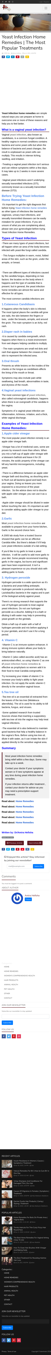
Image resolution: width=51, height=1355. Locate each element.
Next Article (35, 843)
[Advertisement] (25, 85)
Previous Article (14, 843)
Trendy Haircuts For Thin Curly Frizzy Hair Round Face (30, 1228)
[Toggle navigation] (46, 8)
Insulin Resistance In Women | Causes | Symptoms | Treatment (29, 1162)
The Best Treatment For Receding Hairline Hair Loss (30, 1259)
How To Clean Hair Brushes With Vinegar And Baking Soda (30, 1249)
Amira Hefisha (32, 895)
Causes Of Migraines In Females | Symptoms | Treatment (31, 1192)
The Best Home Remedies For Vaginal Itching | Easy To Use (31, 1238)
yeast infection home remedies (24, 523)
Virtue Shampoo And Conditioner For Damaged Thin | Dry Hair (28, 1182)
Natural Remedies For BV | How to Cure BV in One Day (31, 1172)
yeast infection (18, 134)
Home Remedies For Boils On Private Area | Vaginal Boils (30, 1218)
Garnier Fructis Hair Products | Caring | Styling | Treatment (28, 1202)
